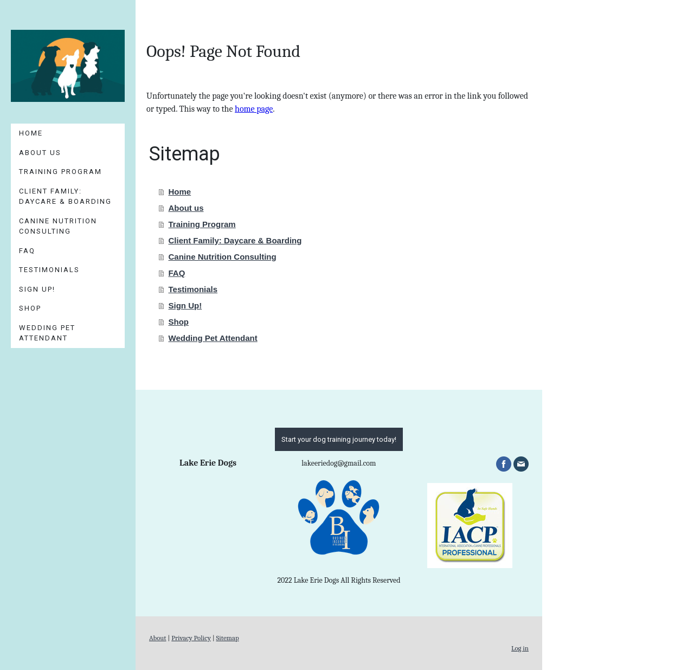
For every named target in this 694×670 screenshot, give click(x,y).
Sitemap (227, 638)
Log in (520, 648)
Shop (30, 308)
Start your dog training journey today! (338, 439)
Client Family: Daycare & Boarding (65, 196)
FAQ (27, 251)
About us (40, 153)
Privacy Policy (191, 638)
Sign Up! (37, 289)
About (157, 638)
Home (31, 133)
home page (254, 109)
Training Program (60, 172)
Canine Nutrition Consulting (58, 226)
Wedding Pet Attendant (47, 333)
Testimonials (49, 270)
